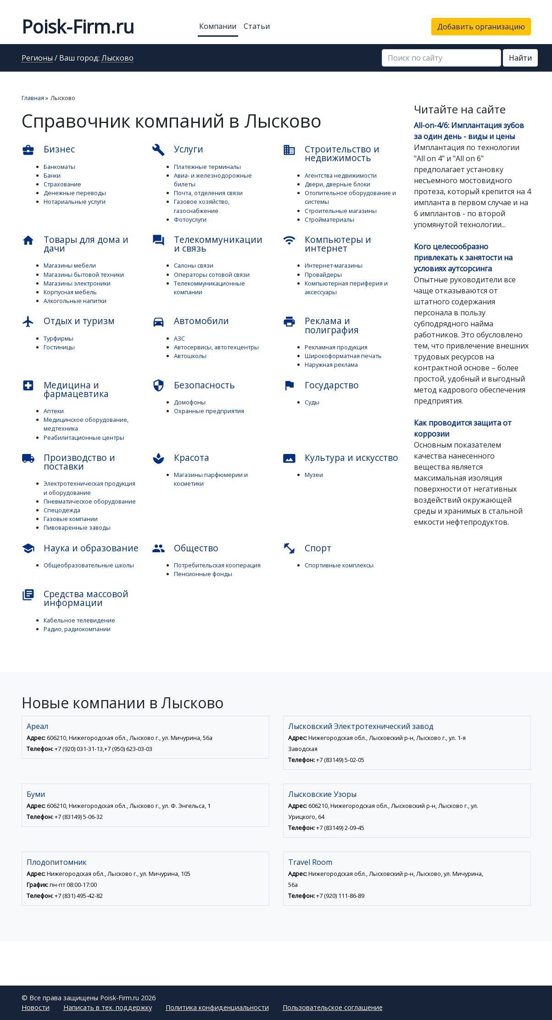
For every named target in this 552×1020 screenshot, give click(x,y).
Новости (36, 1007)
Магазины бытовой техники (84, 274)
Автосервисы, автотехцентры (216, 347)
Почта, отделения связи (208, 193)
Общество (185, 548)
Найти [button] (520, 58)
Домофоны (190, 402)
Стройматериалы (329, 219)
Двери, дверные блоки (337, 184)
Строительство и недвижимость (331, 153)
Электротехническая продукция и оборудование (89, 487)
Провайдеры (323, 274)
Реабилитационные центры (84, 437)
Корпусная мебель (70, 292)
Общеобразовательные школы (89, 565)
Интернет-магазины (333, 265)
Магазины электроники (77, 283)
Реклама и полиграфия (321, 325)
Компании (217, 26)
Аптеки (54, 411)
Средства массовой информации (75, 598)
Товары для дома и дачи (75, 243)
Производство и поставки (68, 461)
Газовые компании (71, 519)
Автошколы (190, 356)
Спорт (307, 548)
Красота (180, 458)
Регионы (37, 58)
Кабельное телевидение (79, 620)
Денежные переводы (75, 193)
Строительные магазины (341, 211)
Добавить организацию (481, 27)
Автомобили (190, 321)
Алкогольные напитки (75, 301)
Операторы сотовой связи (212, 274)
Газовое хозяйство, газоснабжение (201, 205)
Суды (312, 402)
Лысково (117, 58)
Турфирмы (58, 338)
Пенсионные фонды (203, 574)
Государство (321, 385)
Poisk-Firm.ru (78, 26)
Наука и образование (80, 548)
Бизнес (48, 150)
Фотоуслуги (190, 219)
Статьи (257, 26)
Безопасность (193, 385)
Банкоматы (59, 167)
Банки (52, 175)
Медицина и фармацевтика (65, 389)
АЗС (179, 338)
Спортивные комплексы (339, 565)
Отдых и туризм (68, 321)
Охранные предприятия (209, 411)
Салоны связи (193, 265)
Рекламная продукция (336, 347)
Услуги (177, 150)
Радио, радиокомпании (77, 629)
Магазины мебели (70, 265)
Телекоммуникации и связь (207, 243)
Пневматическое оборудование (90, 501)
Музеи (314, 475)
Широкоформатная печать (343, 356)
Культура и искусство (340, 458)
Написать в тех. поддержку (107, 1007)
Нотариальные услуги (75, 201)
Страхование (62, 184)
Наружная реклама (331, 364)
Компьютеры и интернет (327, 243)
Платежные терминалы (207, 167)
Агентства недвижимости (341, 175)
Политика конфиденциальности (217, 1007)
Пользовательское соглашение (333, 1007)
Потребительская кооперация (217, 565)
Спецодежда (62, 510)
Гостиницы (59, 347)
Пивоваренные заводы (77, 527)
